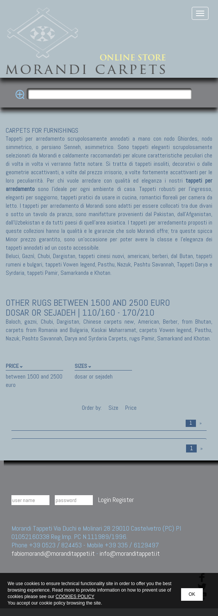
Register (123, 499)
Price (130, 408)
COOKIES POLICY (75, 596)
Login (104, 499)
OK (192, 594)
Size (113, 408)
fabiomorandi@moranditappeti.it (53, 553)
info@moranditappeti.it (130, 553)
